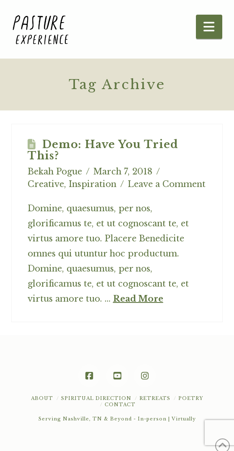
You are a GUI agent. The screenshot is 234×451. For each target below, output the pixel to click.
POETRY (190, 398)
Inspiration (92, 184)
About (42, 398)
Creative (46, 184)
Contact (120, 404)
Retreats (154, 398)
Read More (138, 299)
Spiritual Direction (96, 398)
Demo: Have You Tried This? (103, 150)
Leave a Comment (167, 184)
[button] (209, 27)
